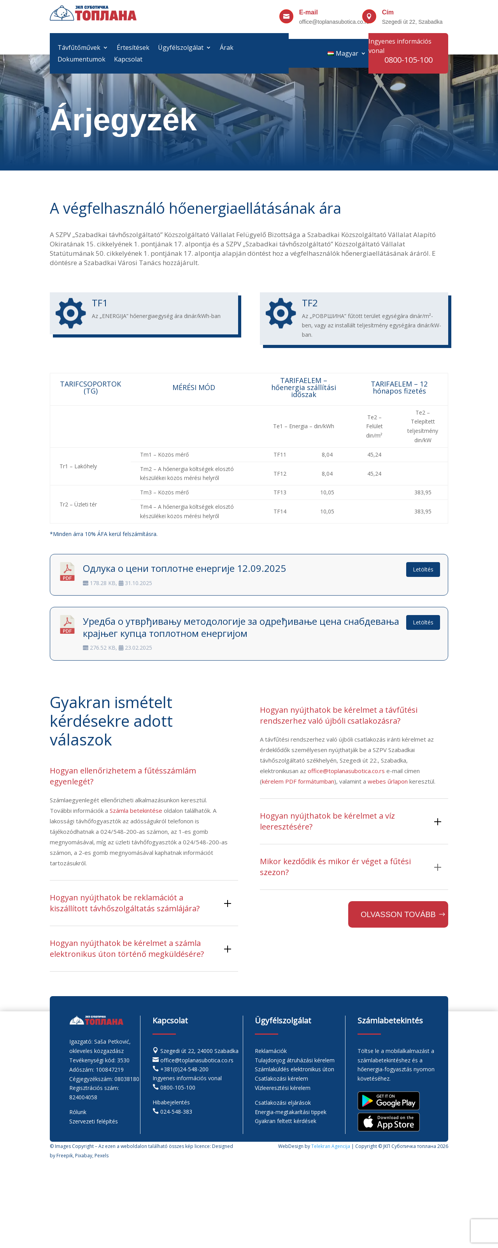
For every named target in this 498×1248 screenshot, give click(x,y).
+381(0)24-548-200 (184, 1069)
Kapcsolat (128, 59)
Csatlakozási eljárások (283, 1102)
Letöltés (423, 569)
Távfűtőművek (79, 48)
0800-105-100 (177, 1087)
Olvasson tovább (398, 914)
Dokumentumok (81, 59)
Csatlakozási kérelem (281, 1078)
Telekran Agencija (330, 1146)
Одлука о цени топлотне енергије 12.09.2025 (184, 568)
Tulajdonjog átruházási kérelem (295, 1060)
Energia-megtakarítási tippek (290, 1112)
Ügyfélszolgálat (180, 48)
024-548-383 (176, 1111)
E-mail (308, 12)
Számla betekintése (136, 810)
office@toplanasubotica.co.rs (346, 771)
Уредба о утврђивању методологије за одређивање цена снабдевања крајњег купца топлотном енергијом (241, 627)
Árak (226, 48)
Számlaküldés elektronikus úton (294, 1069)
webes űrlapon (388, 781)
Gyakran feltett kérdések (285, 1121)
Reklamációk (271, 1051)
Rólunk (77, 1112)
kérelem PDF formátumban (298, 781)
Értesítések (133, 48)
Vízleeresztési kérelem (282, 1088)
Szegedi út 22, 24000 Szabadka (199, 1051)
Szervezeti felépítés (93, 1121)
